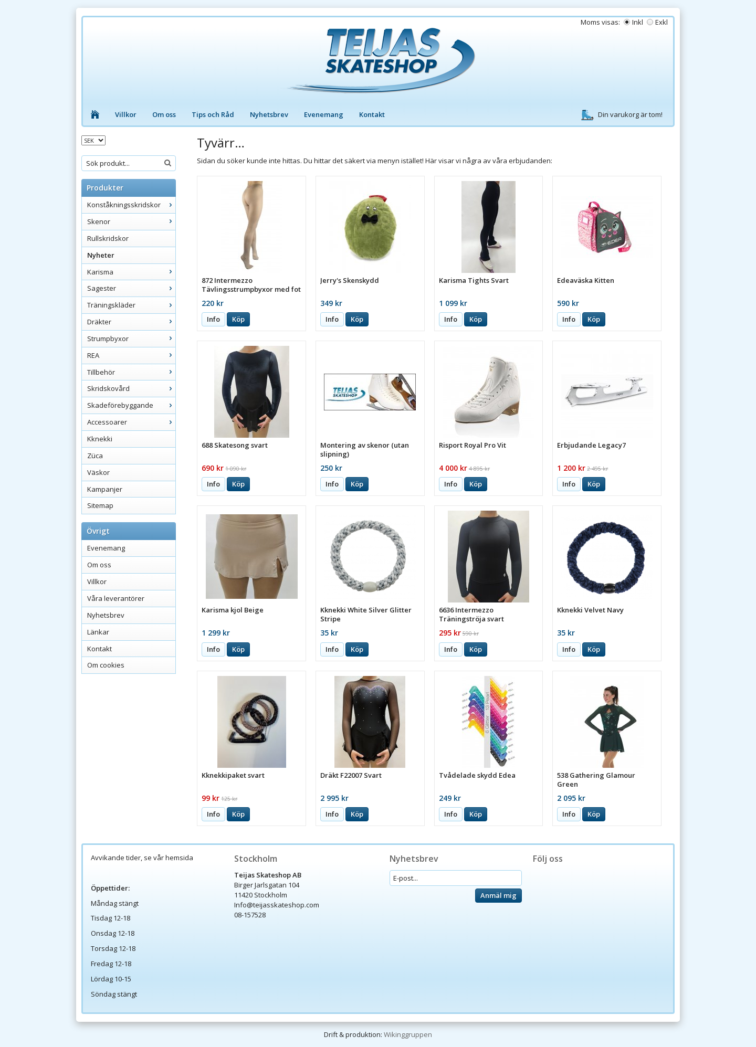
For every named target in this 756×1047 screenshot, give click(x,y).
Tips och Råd (213, 114)
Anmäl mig (498, 895)
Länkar (98, 632)
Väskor (98, 472)
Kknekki (99, 438)
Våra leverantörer (115, 598)
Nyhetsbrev (269, 114)
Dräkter (131, 321)
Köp (238, 319)
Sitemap (100, 505)
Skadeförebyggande (131, 405)
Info (213, 319)
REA (131, 355)
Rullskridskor (108, 238)
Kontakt (372, 114)
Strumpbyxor (131, 338)
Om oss (164, 114)
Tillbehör (131, 372)
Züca (95, 455)
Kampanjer (104, 489)
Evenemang (323, 114)
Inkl (637, 22)
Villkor (125, 114)
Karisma (131, 272)
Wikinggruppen (408, 1034)
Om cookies (105, 665)
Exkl (661, 22)
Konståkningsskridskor (131, 204)
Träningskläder (131, 305)
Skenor (131, 221)
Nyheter (100, 255)
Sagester (131, 288)
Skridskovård (131, 388)
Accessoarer (131, 422)
